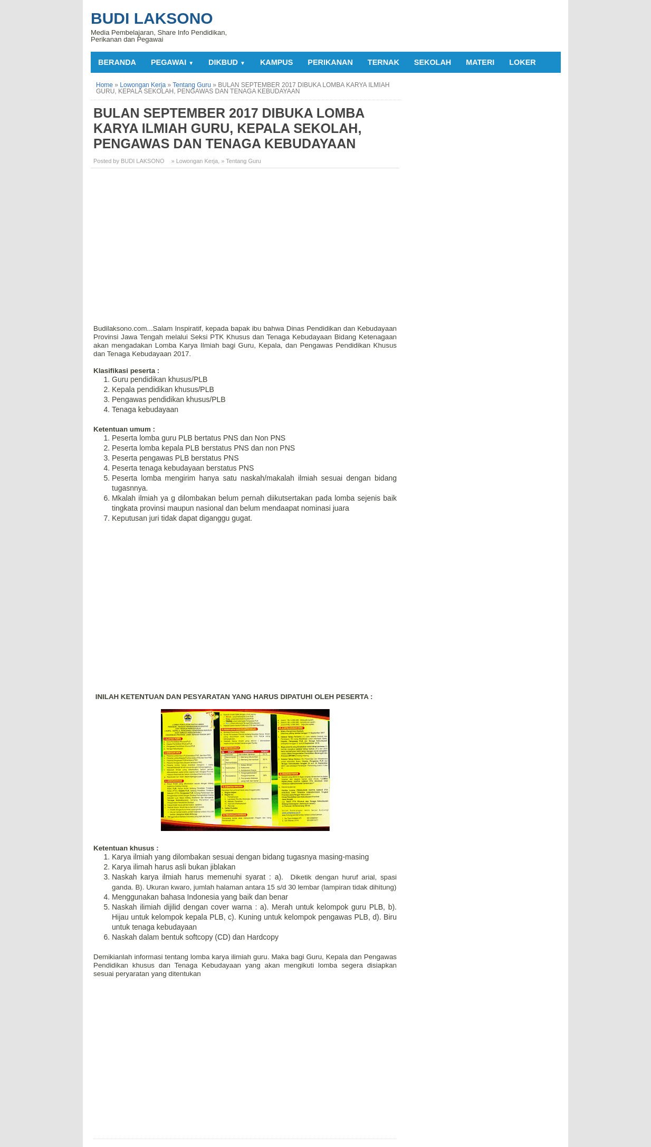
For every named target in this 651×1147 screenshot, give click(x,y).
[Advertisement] (246, 250)
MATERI (480, 62)
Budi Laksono (152, 18)
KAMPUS (276, 62)
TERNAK (383, 62)
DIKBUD (226, 62)
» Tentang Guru (241, 161)
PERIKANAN (330, 62)
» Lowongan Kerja (194, 161)
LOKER (522, 62)
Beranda (117, 62)
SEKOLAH (432, 62)
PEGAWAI (172, 62)
